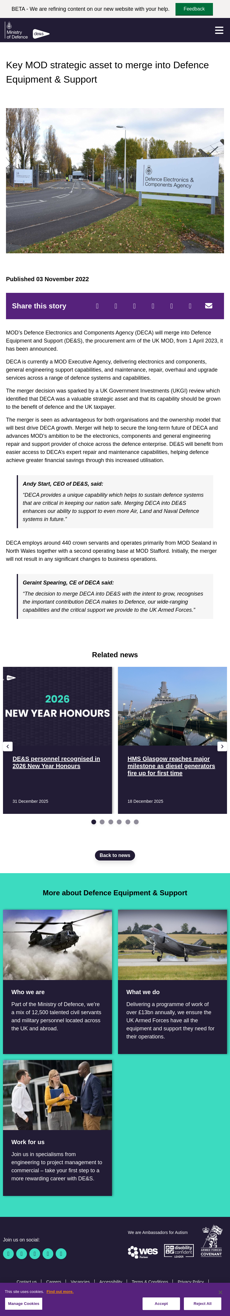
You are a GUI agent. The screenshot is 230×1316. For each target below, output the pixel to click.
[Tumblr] (190, 306)
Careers (53, 1281)
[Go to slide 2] (102, 822)
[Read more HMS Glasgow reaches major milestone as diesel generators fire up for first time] (172, 740)
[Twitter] (116, 306)
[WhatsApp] (171, 306)
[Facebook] (97, 306)
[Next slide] (222, 746)
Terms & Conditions (150, 1281)
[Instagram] (61, 1253)
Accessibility (110, 1281)
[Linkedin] (34, 1253)
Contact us (26, 1281)
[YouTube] (48, 1253)
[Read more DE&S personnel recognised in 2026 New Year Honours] (57, 740)
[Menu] (219, 30)
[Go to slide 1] (93, 822)
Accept (161, 1307)
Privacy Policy (191, 1281)
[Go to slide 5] (127, 822)
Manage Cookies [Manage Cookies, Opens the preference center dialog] (23, 1307)
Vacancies (80, 1281)
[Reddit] (134, 306)
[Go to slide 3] (110, 822)
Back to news (115, 855)
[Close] (220, 1295)
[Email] (209, 306)
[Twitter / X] (21, 1253)
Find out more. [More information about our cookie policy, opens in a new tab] (59, 1294)
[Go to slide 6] (136, 822)
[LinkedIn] (153, 306)
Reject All (202, 1307)
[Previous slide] (8, 746)
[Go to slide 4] (119, 822)
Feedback (194, 8)
